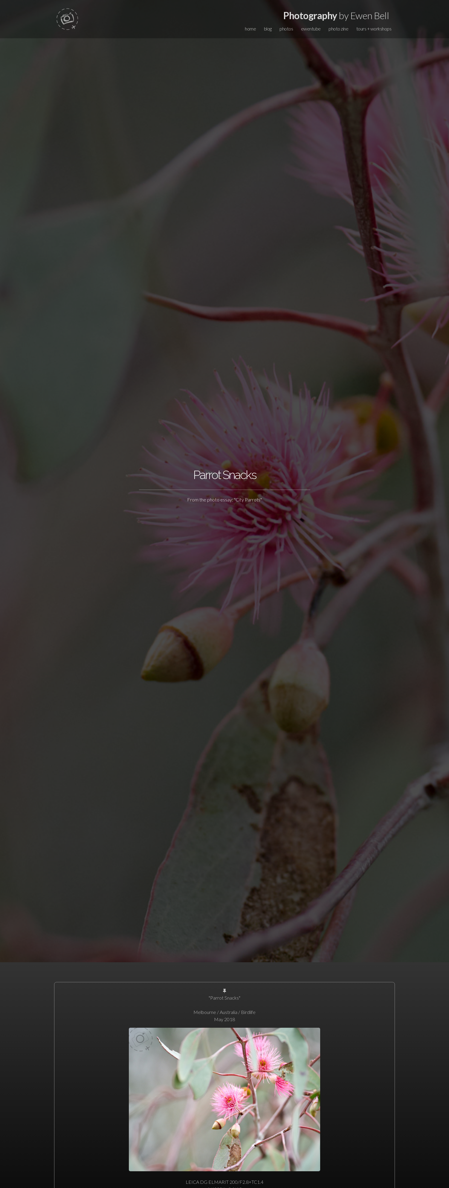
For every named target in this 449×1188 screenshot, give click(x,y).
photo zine (338, 28)
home (250, 28)
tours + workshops (374, 28)
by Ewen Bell (336, 15)
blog (268, 28)
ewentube (311, 28)
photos (286, 28)
